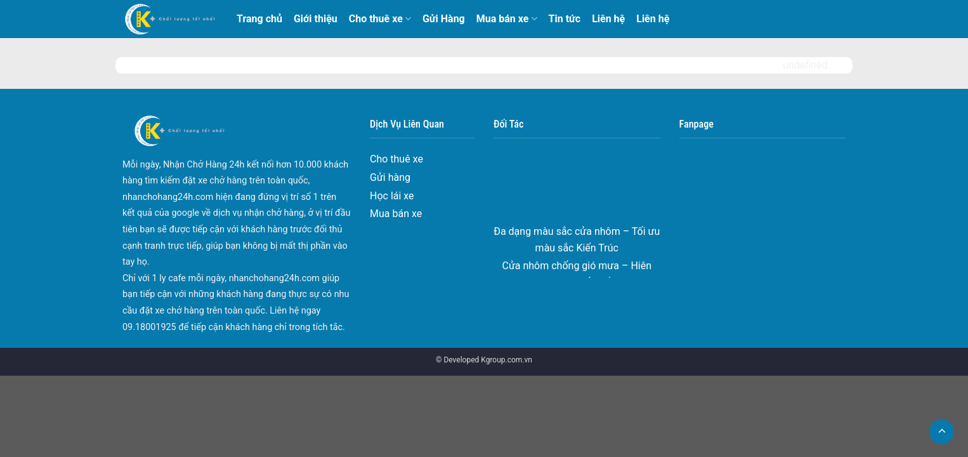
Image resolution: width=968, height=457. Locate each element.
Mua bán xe (506, 19)
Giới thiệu (315, 19)
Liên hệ (608, 19)
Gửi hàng (390, 177)
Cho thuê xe (380, 19)
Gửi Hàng (443, 19)
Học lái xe (392, 196)
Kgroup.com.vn (506, 359)
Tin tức (565, 19)
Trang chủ (259, 19)
